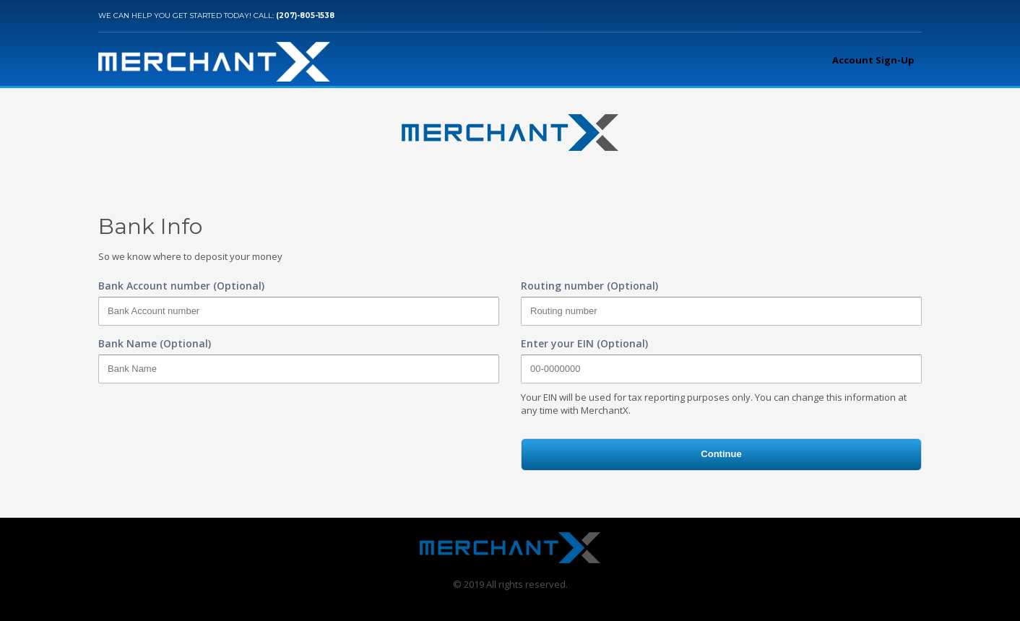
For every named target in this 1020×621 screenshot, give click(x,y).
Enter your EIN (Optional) (584, 343)
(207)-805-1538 (305, 15)
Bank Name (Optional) (154, 343)
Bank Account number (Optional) (181, 285)
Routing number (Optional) (589, 285)
